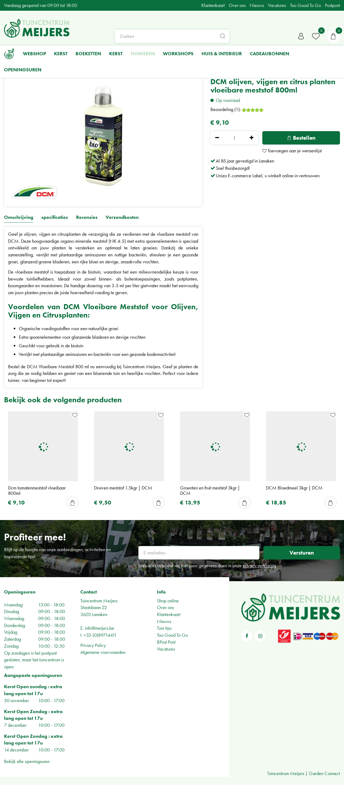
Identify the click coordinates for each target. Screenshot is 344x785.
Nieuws (164, 621)
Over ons (165, 607)
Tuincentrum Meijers (98, 601)
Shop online (168, 601)
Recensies (87, 217)
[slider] (252, 110)
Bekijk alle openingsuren (26, 761)
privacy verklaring (259, 565)
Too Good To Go (172, 635)
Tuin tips (164, 628)
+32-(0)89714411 (100, 635)
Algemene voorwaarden (103, 652)
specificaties (54, 217)
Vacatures (166, 649)
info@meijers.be (99, 628)
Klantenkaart (168, 614)
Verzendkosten (122, 217)
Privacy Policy (93, 645)
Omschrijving (18, 217)
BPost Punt (166, 642)
